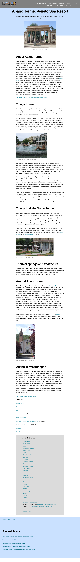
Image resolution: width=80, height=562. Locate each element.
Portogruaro (26, 482)
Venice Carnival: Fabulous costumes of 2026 (15, 545)
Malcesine (26, 470)
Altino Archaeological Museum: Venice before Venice (18, 548)
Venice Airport (27, 510)
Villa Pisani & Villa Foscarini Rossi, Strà (43, 508)
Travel (68, 3)
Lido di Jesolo (27, 468)
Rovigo (25, 484)
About (15, 521)
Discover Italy (48, 5)
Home (36, 3)
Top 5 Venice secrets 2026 (10, 541)
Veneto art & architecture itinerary (33, 502)
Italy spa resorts (20, 403)
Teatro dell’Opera (30, 234)
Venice (61, 5)
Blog (70, 5)
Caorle (25, 452)
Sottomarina (26, 486)
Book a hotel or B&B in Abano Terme (27, 396)
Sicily (65, 5)
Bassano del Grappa (29, 448)
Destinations (42, 3)
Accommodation (53, 3)
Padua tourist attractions (23, 407)
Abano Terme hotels (22, 417)
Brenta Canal (27, 450)
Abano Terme (27, 443)
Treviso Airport (27, 513)
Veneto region (27, 441)
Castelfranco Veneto (29, 455)
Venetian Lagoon (28, 491)
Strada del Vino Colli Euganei (24, 424)
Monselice (26, 475)
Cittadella (26, 459)
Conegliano (26, 464)
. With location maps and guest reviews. (34, 97)
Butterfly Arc (19, 432)
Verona (25, 495)
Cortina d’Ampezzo (28, 466)
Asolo (24, 446)
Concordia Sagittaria (29, 461)
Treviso (25, 488)
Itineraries (61, 3)
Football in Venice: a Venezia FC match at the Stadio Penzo (19, 538)
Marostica (26, 473)
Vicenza (25, 497)
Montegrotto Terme (54, 286)
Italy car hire (19, 428)
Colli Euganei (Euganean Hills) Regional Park (29, 421)
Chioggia (25, 457)
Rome (56, 5)
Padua (52, 314)
